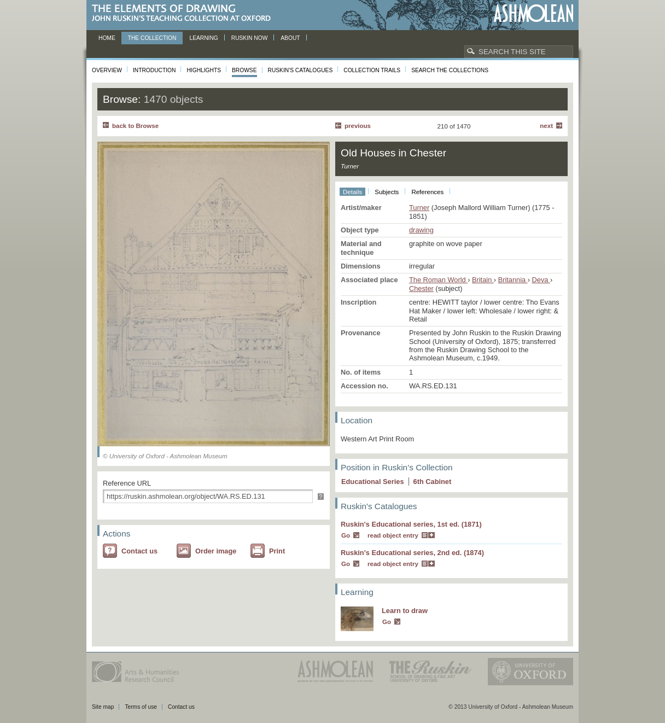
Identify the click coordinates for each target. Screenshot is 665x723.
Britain (483, 280)
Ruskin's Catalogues (300, 70)
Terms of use (141, 707)
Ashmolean (533, 13)
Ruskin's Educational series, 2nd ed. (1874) (412, 553)
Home (106, 38)
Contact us (139, 551)
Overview (107, 70)
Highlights (203, 70)
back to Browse (135, 126)
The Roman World (438, 280)
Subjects (387, 192)
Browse (244, 70)
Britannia (513, 280)
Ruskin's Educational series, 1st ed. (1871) (411, 524)
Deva (541, 280)
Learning (203, 38)
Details (352, 192)
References (427, 192)
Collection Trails (371, 70)
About (290, 38)
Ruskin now (249, 38)
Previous (358, 126)
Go (345, 535)
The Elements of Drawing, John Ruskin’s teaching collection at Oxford (184, 13)
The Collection (152, 38)
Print (277, 551)
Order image (215, 551)
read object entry (393, 535)
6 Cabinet (432, 481)
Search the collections (449, 70)
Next (546, 126)
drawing (421, 230)
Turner (419, 207)
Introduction (154, 70)
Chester (421, 288)
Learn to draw (405, 611)
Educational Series (372, 481)
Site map (103, 707)
